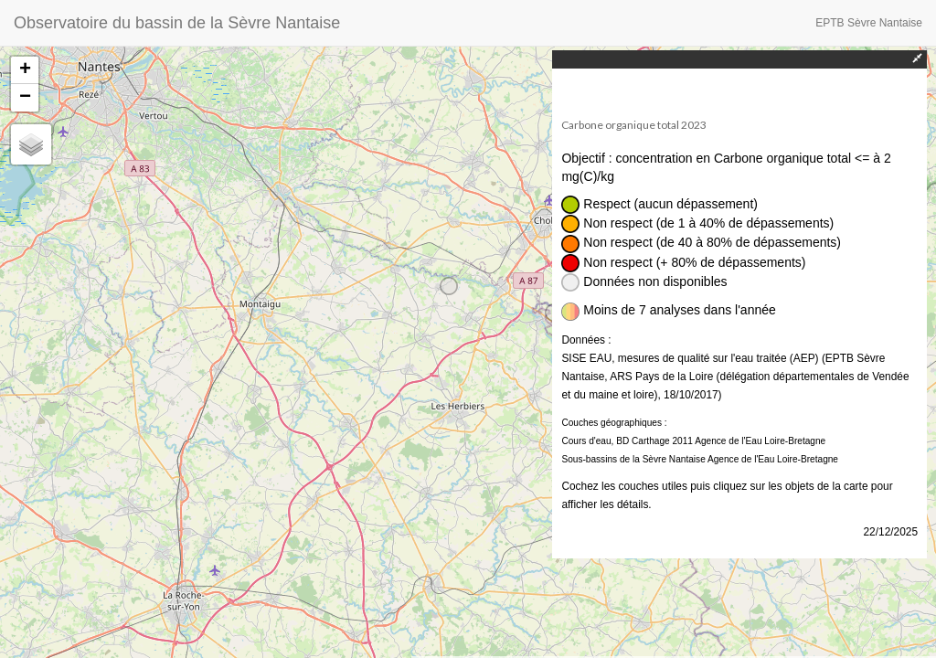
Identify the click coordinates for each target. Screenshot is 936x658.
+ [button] (25, 70)
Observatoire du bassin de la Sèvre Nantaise (177, 23)
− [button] (25, 97)
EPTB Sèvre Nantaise (868, 22)
